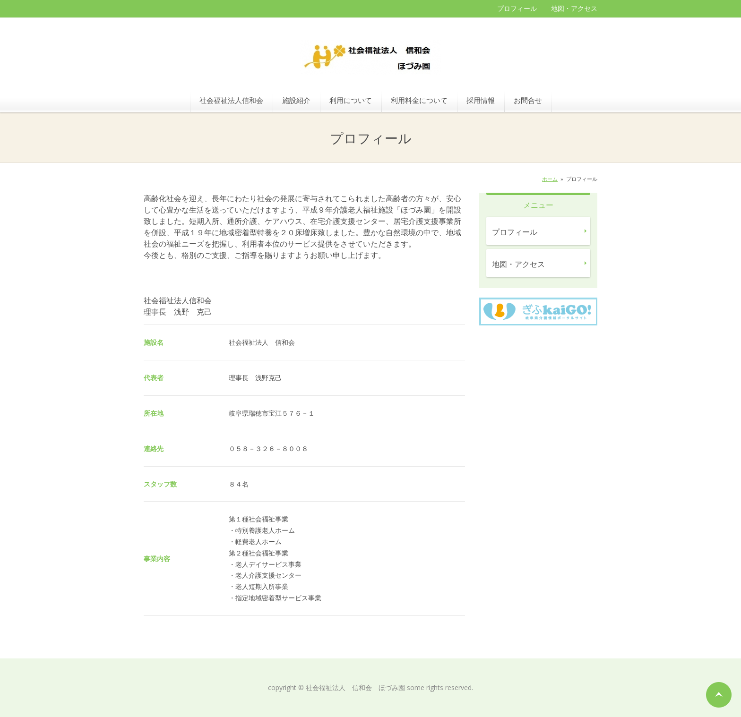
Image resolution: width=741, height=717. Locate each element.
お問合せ (528, 100)
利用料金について (419, 100)
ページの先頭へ (719, 695)
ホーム (550, 178)
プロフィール (517, 8)
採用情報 (480, 100)
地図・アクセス (574, 8)
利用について (350, 100)
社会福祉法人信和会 (231, 100)
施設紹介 (296, 100)
